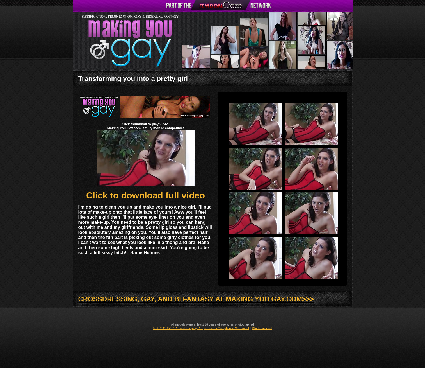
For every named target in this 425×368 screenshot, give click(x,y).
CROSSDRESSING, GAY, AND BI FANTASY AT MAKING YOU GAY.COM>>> (196, 299)
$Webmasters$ (262, 328)
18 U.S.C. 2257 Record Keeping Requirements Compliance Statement (201, 328)
